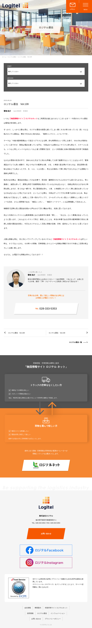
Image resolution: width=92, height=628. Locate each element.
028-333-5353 (46, 308)
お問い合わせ (46, 534)
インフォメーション (58, 613)
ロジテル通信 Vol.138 (16, 333)
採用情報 (30, 613)
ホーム (4, 57)
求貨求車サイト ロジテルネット (56, 608)
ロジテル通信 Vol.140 (57, 333)
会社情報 (27, 608)
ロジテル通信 (12, 57)
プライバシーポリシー (53, 619)
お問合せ (72, 9)
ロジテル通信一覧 (75, 342)
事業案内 (38, 608)
